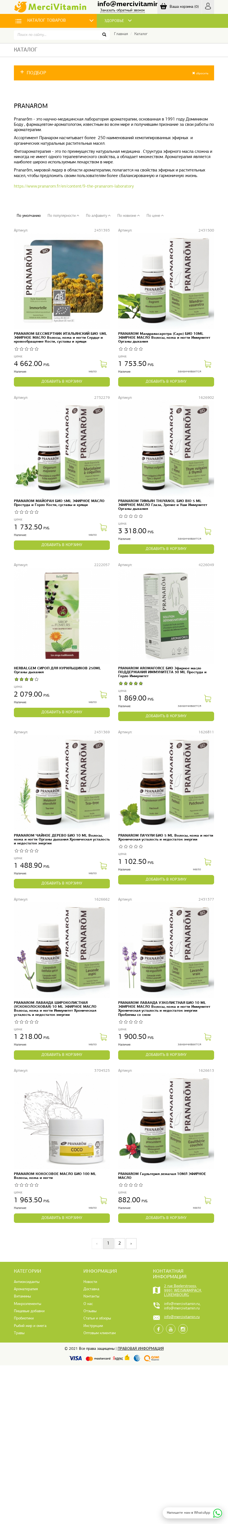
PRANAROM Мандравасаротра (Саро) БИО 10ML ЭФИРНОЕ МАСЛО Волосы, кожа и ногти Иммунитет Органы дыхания (164, 337)
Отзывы (89, 1311)
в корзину (61, 382)
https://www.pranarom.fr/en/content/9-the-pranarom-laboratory (74, 186)
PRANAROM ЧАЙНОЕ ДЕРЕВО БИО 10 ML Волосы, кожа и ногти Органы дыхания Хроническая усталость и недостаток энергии (62, 839)
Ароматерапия (26, 1289)
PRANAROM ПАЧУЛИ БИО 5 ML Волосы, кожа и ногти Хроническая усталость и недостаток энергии (165, 837)
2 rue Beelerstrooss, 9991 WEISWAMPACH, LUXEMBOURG (183, 1290)
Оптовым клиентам (99, 1333)
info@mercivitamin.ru (132, 4)
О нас (88, 1304)
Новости (90, 1282)
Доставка (91, 1289)
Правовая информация (141, 1349)
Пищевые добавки (29, 1311)
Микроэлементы (27, 1304)
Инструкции (93, 1326)
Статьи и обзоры (97, 1318)
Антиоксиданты (26, 1282)
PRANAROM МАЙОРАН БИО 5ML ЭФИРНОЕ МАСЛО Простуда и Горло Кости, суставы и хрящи (59, 503)
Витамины (22, 1296)
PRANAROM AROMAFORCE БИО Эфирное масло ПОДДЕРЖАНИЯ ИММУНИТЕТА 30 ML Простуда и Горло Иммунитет (162, 672)
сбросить (200, 73)
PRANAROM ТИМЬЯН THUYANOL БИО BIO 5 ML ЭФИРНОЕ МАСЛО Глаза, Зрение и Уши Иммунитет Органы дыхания (162, 505)
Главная (121, 34)
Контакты (91, 1296)
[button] (114, 72)
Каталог (141, 34)
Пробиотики (24, 1318)
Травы (19, 1333)
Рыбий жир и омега (30, 1326)
